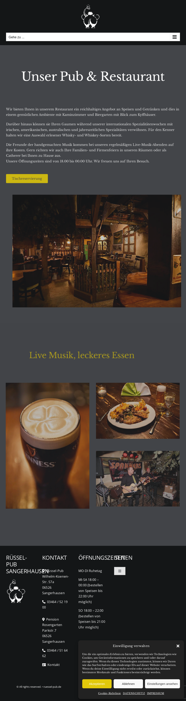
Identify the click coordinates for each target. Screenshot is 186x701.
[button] (178, 646)
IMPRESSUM (155, 693)
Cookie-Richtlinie (109, 693)
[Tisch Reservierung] (27, 179)
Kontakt (51, 665)
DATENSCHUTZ (134, 693)
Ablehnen (128, 683)
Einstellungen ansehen (162, 683)
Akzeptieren (97, 683)
